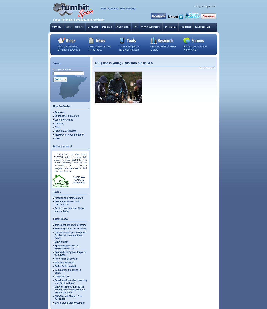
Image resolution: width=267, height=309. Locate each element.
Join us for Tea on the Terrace (71, 225)
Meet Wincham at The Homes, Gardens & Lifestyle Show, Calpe (70, 235)
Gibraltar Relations (65, 262)
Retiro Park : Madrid (65, 266)
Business (60, 112)
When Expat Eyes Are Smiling (71, 228)
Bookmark (113, 8)
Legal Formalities (64, 119)
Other (58, 127)
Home (104, 8)
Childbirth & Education (67, 116)
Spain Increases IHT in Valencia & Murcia (67, 247)
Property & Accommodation (69, 135)
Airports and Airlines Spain (69, 198)
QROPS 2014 (61, 242)
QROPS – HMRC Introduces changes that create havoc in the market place (70, 290)
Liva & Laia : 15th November (70, 303)
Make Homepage (128, 8)
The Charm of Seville (66, 258)
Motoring (59, 123)
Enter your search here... (63, 69)
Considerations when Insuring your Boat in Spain (71, 281)
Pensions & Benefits (65, 131)
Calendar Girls (62, 276)
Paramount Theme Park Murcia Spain (67, 203)
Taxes (58, 138)
